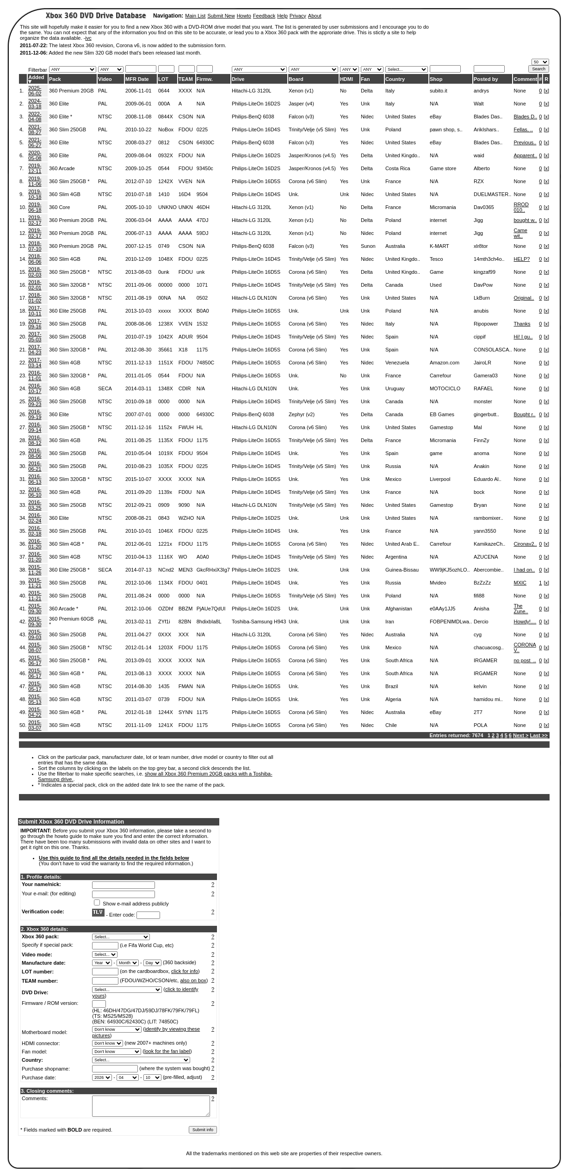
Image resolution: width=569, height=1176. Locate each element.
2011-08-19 (138, 298)
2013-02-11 (138, 621)
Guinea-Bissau (402, 570)
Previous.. (524, 142)
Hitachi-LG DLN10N (254, 298)
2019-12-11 (34, 168)
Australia (395, 246)
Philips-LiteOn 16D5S (256, 181)
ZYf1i (164, 621)
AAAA (165, 220)
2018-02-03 (34, 271)
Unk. (294, 194)
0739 (163, 699)
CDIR (185, 388)
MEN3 (186, 570)
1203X (165, 647)
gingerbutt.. (486, 414)
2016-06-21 (34, 466)
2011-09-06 (138, 285)
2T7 (478, 712)
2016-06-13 (34, 479)
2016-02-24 (34, 517)
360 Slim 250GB (67, 129)
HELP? (521, 259)
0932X (165, 155)
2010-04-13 (138, 557)
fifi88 (479, 595)
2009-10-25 (138, 168)
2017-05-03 (34, 336)
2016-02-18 (34, 530)
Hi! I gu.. (522, 336)
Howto (244, 15)
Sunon (368, 246)
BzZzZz (482, 582)
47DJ (203, 220)
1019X (165, 453)
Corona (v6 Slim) (308, 181)
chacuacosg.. (489, 647)
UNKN (186, 207)
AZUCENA (486, 557)
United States (400, 116)
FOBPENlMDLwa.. (451, 621)
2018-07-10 (34, 246)
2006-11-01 (138, 90)
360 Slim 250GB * (69, 181)
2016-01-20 (34, 543)
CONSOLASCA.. (493, 349)
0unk (163, 272)
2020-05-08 (34, 155)
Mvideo (438, 582)
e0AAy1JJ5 (442, 608)
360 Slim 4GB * (66, 544)
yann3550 (485, 531)
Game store (443, 168)
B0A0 (203, 311)
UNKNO (167, 207)
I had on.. (524, 570)
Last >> (539, 735)
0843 (163, 518)
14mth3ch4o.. (489, 259)
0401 (202, 582)
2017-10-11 (34, 310)
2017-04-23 (34, 349)
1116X (165, 557)
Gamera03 (486, 375)
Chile (391, 725)
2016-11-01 (34, 375)
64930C (206, 142)
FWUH (186, 427)
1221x (165, 544)
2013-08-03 (138, 272)
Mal (478, 427)
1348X (165, 388)
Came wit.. (520, 233)
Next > (520, 735)
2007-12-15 (138, 246)
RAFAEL (483, 388)
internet (438, 220)
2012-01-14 (138, 647)
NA (182, 298)
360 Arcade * (63, 608)
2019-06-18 (34, 207)
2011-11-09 (138, 725)
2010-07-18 (138, 194)
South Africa (399, 660)
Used (436, 285)
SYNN (186, 712)
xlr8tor (481, 246)
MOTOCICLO (445, 388)
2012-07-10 (138, 181)
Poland (393, 129)
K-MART (439, 246)
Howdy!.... (524, 621)
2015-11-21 (34, 582)
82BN (185, 621)
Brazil (391, 686)
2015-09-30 (34, 608)
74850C (206, 362)
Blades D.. (525, 116)
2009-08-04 (138, 155)
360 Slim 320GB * (69, 285)
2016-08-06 (34, 453)
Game (437, 272)
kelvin (480, 686)
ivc (88, 38)
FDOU (186, 129)
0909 (163, 505)
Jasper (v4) (301, 103)
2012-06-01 (138, 544)
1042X (165, 336)
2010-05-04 (138, 453)
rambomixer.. (488, 518)
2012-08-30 (138, 349)
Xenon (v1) (301, 90)
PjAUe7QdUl (211, 608)
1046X (165, 531)
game (436, 453)
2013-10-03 (138, 311)
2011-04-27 (138, 634)
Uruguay (395, 388)
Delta (367, 90)
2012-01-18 (138, 712)
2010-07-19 (138, 336)
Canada (394, 285)
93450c (205, 168)
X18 (183, 349)
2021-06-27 (34, 142)
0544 (163, 168)
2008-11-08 (138, 116)
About (315, 15)
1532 (202, 323)
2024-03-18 (34, 103)
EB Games (442, 414)
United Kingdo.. (402, 155)
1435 (163, 686)
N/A (201, 90)
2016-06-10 (34, 492)
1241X (165, 725)
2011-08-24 (138, 595)
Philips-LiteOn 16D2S (256, 103)
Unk (365, 103)
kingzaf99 (484, 272)
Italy (390, 90)
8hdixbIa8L (209, 621)
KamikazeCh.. (489, 544)
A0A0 (203, 557)
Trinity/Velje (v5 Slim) (312, 129)
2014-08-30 (138, 686)
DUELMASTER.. (492, 194)
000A (164, 103)
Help (282, 15)
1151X (165, 362)
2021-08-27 (34, 129)
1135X (165, 440)
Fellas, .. (523, 129)
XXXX (185, 90)
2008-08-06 (138, 323)
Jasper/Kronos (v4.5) (312, 155)
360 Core (59, 207)
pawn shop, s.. (446, 129)
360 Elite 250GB (67, 311)
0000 (184, 285)
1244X (165, 712)
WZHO (186, 518)
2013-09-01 (138, 660)
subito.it (438, 90)
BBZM (186, 608)
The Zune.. (520, 608)
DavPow (483, 285)
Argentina (396, 557)
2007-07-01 (138, 414)
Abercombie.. (489, 570)
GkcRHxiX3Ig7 (213, 570)
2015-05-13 (34, 699)
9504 (202, 194)
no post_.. (524, 660)
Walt (479, 103)
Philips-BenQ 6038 (253, 116)
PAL (102, 90)
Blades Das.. (488, 116)
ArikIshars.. (486, 129)
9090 (184, 505)
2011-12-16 (138, 427)
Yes (344, 103)
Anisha (481, 608)
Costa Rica (397, 168)
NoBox (165, 129)
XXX (184, 634)
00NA (164, 298)
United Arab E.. (402, 544)
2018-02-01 (34, 284)
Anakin (481, 466)
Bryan (480, 505)
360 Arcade (62, 168)
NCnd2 (166, 570)
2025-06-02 (34, 90)
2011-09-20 (138, 492)
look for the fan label (167, 1051)
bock (479, 492)
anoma (481, 453)
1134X (165, 582)
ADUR (186, 336)
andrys (481, 90)
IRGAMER (485, 660)
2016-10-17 (34, 388)
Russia (393, 466)
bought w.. (525, 220)
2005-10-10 (138, 207)
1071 (202, 285)
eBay (435, 116)
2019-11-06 (34, 181)
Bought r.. (524, 414)
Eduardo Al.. (487, 479)
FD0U (185, 492)
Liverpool (440, 479)
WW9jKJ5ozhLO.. (450, 570)
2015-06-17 (34, 660)
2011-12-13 (138, 362)
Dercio (481, 621)
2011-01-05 (138, 375)
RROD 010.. (520, 207)
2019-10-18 (34, 194)
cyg (478, 634)
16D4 (185, 194)
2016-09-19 (34, 414)
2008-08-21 (138, 518)
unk (201, 272)
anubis (481, 311)
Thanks (521, 323)
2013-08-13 (138, 673)
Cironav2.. (525, 544)
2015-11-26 (34, 569)
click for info (184, 971)
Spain (391, 336)
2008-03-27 (138, 142)
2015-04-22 (34, 712)
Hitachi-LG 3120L (252, 90)
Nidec (367, 116)
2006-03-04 (138, 220)
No (343, 90)
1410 (163, 194)
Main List (195, 15)
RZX (479, 181)
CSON (186, 116)
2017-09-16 (34, 323)
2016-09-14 (34, 427)
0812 (163, 142)
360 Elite (59, 103)
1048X (165, 259)
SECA (105, 388)
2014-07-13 (138, 570)
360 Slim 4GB (64, 194)
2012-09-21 (138, 505)
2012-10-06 (138, 582)
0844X (165, 116)
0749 (163, 246)
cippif (480, 336)
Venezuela (397, 362)
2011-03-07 (138, 699)
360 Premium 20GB (71, 90)
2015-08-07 (34, 647)
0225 (202, 129)
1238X (165, 323)
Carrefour (440, 375)
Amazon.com (444, 362)
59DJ (203, 233)
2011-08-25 (138, 440)
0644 (163, 90)
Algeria (393, 699)
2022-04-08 (34, 116)
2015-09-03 (34, 634)
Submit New (221, 15)
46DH (203, 207)
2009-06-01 (138, 103)
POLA (480, 725)
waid (479, 155)
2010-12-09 (138, 259)
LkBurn (482, 298)
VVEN (185, 181)
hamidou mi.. (488, 699)
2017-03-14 (34, 362)
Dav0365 (484, 207)
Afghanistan (398, 608)
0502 (202, 298)
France (393, 181)
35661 (165, 349)
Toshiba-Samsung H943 (259, 621)
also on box (193, 980)
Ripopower (486, 323)
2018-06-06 (34, 259)
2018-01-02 (34, 297)
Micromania (443, 207)
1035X (165, 466)
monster (483, 401)
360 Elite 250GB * (69, 570)
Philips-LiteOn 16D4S (256, 129)
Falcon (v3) (301, 116)
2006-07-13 (138, 233)
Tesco (436, 259)
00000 (165, 285)
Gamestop (441, 427)
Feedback (264, 15)
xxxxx (164, 311)
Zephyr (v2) (302, 414)
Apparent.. (525, 155)
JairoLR (482, 362)
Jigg (478, 220)
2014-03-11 (138, 388)
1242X (165, 181)
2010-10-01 (138, 531)
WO (183, 557)
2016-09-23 (34, 401)
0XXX (164, 634)
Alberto (482, 168)
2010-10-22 (138, 129)
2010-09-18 (138, 401)
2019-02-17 (34, 220)
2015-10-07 (138, 479)
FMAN (186, 686)
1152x (165, 427)
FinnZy (481, 440)
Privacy (298, 15)
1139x (165, 492)
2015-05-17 (34, 686)
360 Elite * (60, 116)
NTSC (105, 116)
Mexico (393, 479)
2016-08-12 (34, 440)
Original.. (523, 298)
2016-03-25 (34, 505)
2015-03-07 (34, 725)
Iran (389, 621)
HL (200, 427)
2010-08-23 (138, 466)
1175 (202, 349)
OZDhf (165, 608)
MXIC (519, 582)
